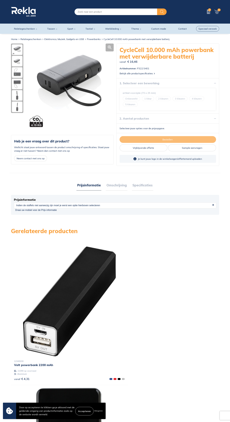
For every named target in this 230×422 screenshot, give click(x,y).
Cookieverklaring (178, 377)
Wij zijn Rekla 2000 (74, 387)
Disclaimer (174, 387)
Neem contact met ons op (31, 158)
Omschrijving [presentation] (116, 185)
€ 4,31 (22, 315)
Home (14, 39)
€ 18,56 (178, 323)
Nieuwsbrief (70, 391)
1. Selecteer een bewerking (139, 83)
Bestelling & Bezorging (128, 382)
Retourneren (123, 391)
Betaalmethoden (125, 387)
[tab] (90, 185)
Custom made (158, 28)
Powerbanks (94, 39)
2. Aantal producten (134, 118)
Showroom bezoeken (75, 401)
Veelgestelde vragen (75, 396)
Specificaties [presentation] (141, 185)
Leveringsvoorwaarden (181, 391)
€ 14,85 (126, 327)
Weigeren (98, 411)
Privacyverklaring (178, 382)
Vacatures (69, 382)
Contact (120, 377)
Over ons (68, 377)
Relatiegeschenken (30, 39)
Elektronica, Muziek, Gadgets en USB (64, 39)
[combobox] (116, 11)
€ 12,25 (74, 315)
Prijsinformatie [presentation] (90, 185)
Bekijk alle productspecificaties (137, 73)
